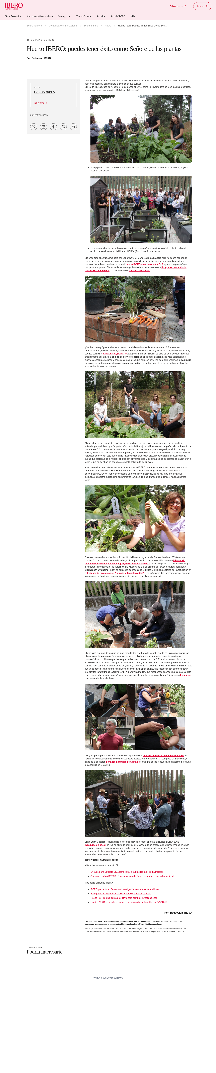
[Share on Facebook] (53, 126)
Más (134, 16)
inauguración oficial (95, 845)
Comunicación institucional (63, 25)
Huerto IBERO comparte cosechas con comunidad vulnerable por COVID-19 (128, 902)
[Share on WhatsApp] (63, 126)
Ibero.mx (202, 6)
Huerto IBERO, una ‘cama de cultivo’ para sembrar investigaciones (123, 898)
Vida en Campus (83, 16)
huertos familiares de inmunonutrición (163, 755)
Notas (108, 25)
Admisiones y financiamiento (39, 16)
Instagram (185, 675)
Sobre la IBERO (118, 16)
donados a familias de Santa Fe (123, 762)
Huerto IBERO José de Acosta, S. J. (145, 264)
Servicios (100, 16)
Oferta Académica (13, 16)
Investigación (64, 16)
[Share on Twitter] (33, 126)
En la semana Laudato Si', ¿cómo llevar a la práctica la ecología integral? (127, 872)
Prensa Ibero (91, 25)
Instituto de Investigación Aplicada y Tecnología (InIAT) (116, 573)
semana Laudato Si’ (139, 270)
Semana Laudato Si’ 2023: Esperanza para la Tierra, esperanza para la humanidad (131, 876)
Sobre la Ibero (34, 25)
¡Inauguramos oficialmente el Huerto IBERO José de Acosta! (120, 893)
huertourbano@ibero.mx (114, 353)
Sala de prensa (178, 6)
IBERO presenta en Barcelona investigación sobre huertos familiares (124, 889)
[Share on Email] (73, 126)
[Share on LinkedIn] (43, 126)
